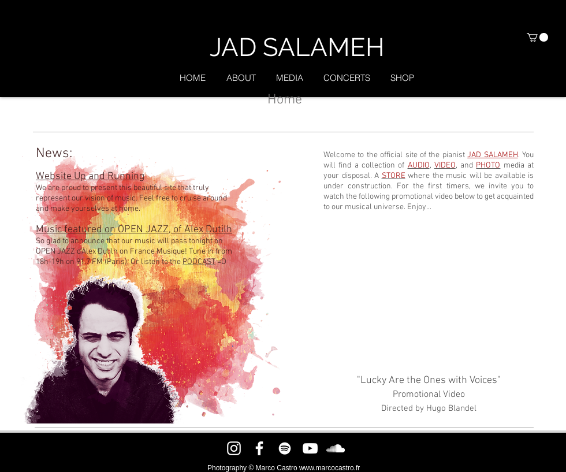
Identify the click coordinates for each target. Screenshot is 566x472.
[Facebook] (259, 448)
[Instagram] (234, 448)
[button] (537, 37)
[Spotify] (284, 448)
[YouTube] (310, 448)
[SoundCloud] (335, 448)
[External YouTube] (428, 293)
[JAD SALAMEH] (296, 47)
